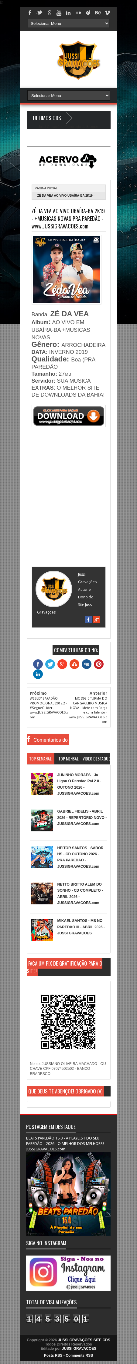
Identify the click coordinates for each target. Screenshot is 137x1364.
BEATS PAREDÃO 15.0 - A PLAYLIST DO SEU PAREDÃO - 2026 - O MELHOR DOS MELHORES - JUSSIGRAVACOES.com (66, 1143)
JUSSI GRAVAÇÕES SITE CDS (84, 1340)
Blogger (92, 126)
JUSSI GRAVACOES (79, 1348)
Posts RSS (53, 1355)
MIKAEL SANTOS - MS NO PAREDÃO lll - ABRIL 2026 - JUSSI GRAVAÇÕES (81, 927)
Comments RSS (79, 1355)
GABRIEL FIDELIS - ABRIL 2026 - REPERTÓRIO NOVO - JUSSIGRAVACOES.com (82, 817)
